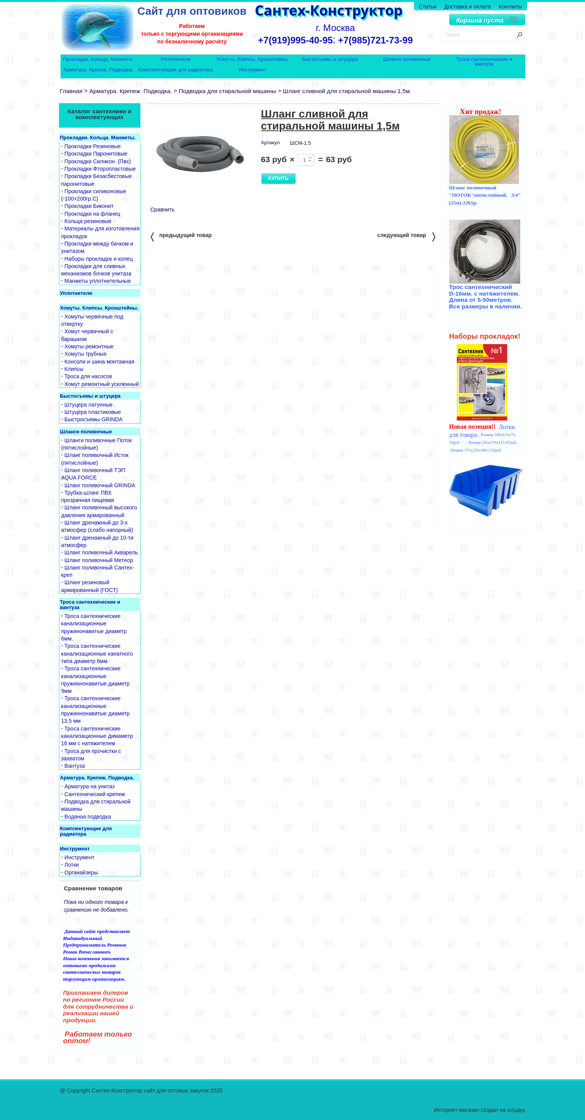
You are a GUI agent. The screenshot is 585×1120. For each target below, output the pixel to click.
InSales (516, 1110)
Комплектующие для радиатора (175, 70)
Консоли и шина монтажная (99, 361)
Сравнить (163, 209)
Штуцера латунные (88, 405)
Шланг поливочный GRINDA (99, 485)
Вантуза (74, 766)
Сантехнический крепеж (94, 794)
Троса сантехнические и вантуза (484, 61)
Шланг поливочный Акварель (101, 553)
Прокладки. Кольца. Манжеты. (98, 59)
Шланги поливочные (407, 59)
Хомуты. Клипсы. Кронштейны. (252, 59)
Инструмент (253, 70)
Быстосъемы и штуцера (330, 59)
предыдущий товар (181, 236)
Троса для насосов (88, 377)
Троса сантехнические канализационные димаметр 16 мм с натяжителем (97, 736)
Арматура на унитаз (89, 787)
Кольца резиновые (87, 221)
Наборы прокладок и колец (98, 259)
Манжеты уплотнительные (97, 281)
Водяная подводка (87, 817)
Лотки (71, 865)
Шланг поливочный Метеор (98, 560)
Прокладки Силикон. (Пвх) (97, 161)
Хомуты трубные (85, 354)
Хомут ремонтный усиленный (101, 384)
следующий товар (406, 236)
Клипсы (73, 369)
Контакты (510, 6)
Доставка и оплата (467, 6)
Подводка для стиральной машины (227, 91)
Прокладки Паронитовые (95, 154)
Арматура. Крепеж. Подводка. (98, 70)
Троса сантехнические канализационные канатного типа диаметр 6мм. (97, 654)
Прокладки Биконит (89, 206)
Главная (71, 91)
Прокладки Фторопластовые (100, 169)
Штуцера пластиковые (92, 412)
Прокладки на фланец (92, 214)
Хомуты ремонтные (89, 346)
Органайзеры (81, 872)
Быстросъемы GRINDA (93, 420)
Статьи (427, 6)
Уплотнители (175, 59)
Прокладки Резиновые (92, 146)
